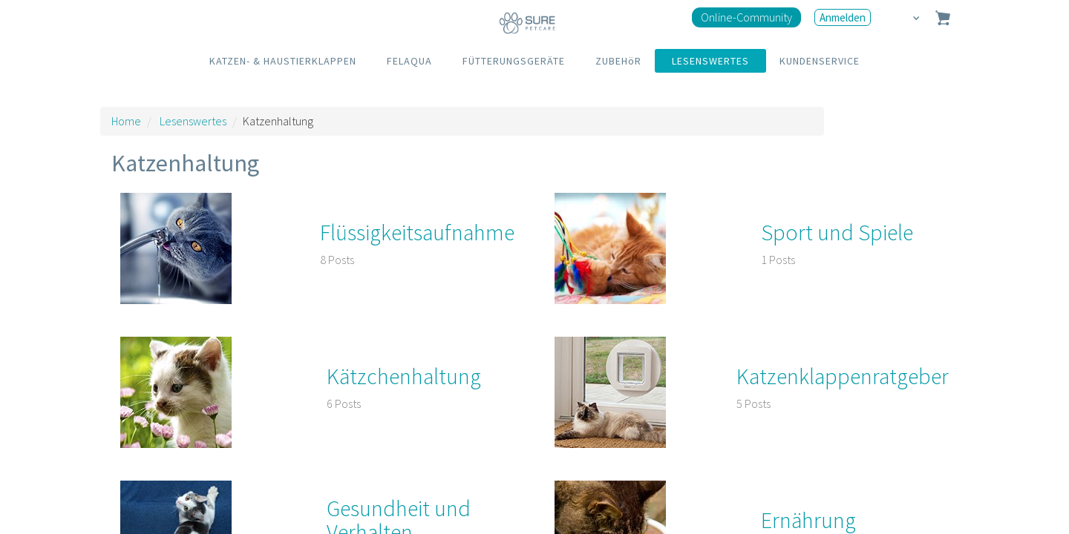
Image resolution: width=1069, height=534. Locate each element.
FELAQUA (409, 60)
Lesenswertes (193, 120)
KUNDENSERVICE (819, 60)
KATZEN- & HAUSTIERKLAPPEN (282, 60)
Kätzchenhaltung (404, 376)
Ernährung (808, 520)
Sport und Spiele (837, 232)
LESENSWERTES (710, 60)
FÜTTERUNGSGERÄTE (513, 60)
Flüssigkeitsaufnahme (417, 232)
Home (126, 120)
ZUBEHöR (618, 60)
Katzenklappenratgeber (842, 376)
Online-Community (746, 17)
